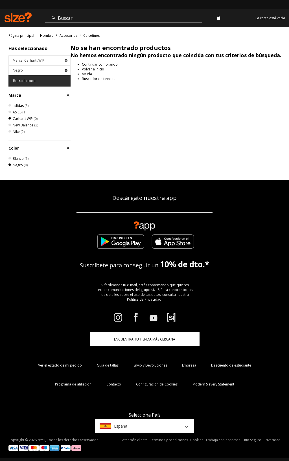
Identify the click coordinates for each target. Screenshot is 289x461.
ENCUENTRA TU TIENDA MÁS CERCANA (144, 339)
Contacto (113, 384)
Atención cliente (135, 440)
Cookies (196, 440)
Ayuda (87, 74)
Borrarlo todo (24, 80)
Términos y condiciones (169, 440)
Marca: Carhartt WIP (40, 60)
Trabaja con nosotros (222, 440)
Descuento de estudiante (231, 365)
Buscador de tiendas (98, 78)
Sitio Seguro (251, 440)
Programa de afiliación (73, 384)
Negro (40, 70)
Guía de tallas (108, 365)
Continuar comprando (100, 64)
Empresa (189, 365)
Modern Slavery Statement (213, 384)
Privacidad (272, 440)
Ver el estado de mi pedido (60, 365)
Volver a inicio (93, 69)
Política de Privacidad (144, 299)
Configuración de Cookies (157, 384)
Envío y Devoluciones (150, 365)
